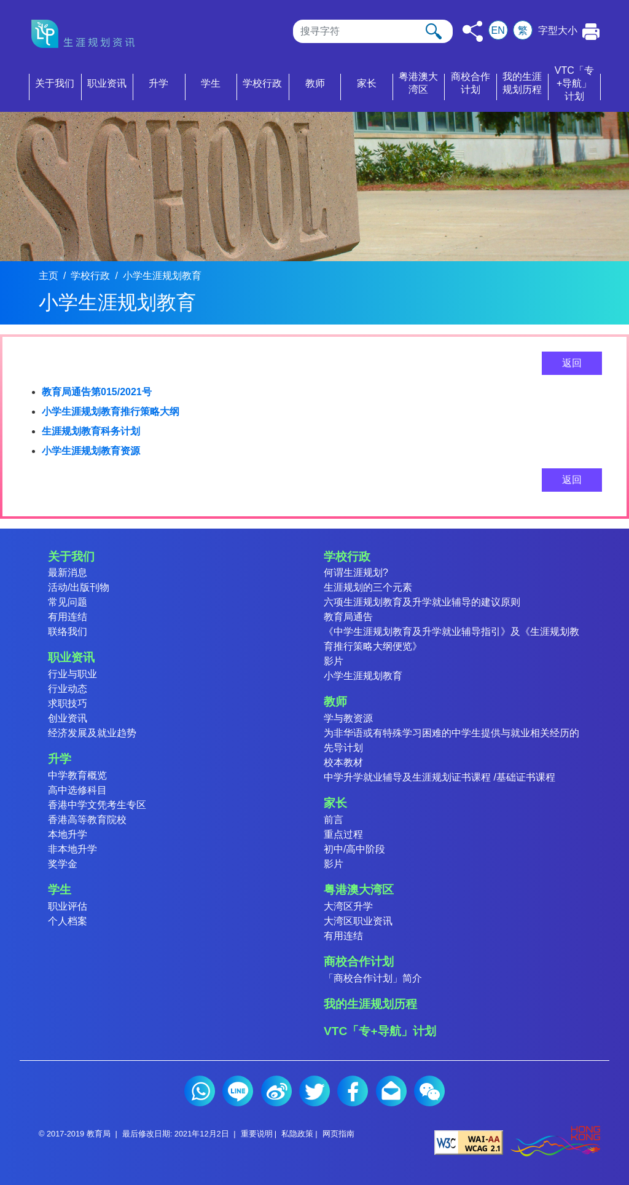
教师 (335, 701)
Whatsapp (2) (199, 1091)
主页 (48, 275)
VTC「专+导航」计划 (380, 1031)
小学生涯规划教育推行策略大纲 (110, 411)
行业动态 (67, 688)
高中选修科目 (77, 790)
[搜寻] (373, 31)
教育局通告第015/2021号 (97, 392)
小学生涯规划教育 (162, 275)
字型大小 (557, 30)
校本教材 (343, 762)
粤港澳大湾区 (359, 889)
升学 (59, 758)
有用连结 (67, 617)
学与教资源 (348, 718)
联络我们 (67, 631)
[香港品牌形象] (555, 1141)
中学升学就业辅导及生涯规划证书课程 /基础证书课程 (439, 777)
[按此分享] (473, 31)
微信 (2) (429, 1091)
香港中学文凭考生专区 (97, 805)
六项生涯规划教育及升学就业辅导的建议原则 (422, 602)
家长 (335, 803)
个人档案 (67, 921)
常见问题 (67, 602)
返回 (572, 363)
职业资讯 (71, 657)
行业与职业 (72, 674)
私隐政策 (297, 1133)
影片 (333, 661)
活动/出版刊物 (78, 587)
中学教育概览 (77, 775)
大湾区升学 (348, 906)
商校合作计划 (359, 961)
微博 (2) (276, 1091)
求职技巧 (67, 703)
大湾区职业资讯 (358, 921)
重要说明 (257, 1133)
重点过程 (343, 834)
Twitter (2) (314, 1091)
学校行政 (90, 275)
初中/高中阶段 (354, 849)
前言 (333, 819)
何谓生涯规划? (356, 572)
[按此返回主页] (87, 34)
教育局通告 (348, 617)
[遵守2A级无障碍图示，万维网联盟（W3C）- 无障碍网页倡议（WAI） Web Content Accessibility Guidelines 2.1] (468, 1141)
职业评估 (67, 906)
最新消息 (67, 572)
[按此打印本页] (591, 31)
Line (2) (237, 1091)
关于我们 (71, 556)
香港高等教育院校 (87, 819)
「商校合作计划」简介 (373, 978)
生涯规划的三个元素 (368, 587)
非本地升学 (72, 849)
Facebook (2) (352, 1091)
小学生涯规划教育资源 (91, 451)
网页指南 (338, 1133)
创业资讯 (67, 718)
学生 (59, 889)
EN (498, 30)
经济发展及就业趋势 (92, 733)
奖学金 (62, 864)
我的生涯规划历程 (370, 1004)
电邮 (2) (391, 1091)
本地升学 (67, 834)
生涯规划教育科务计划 (91, 431)
